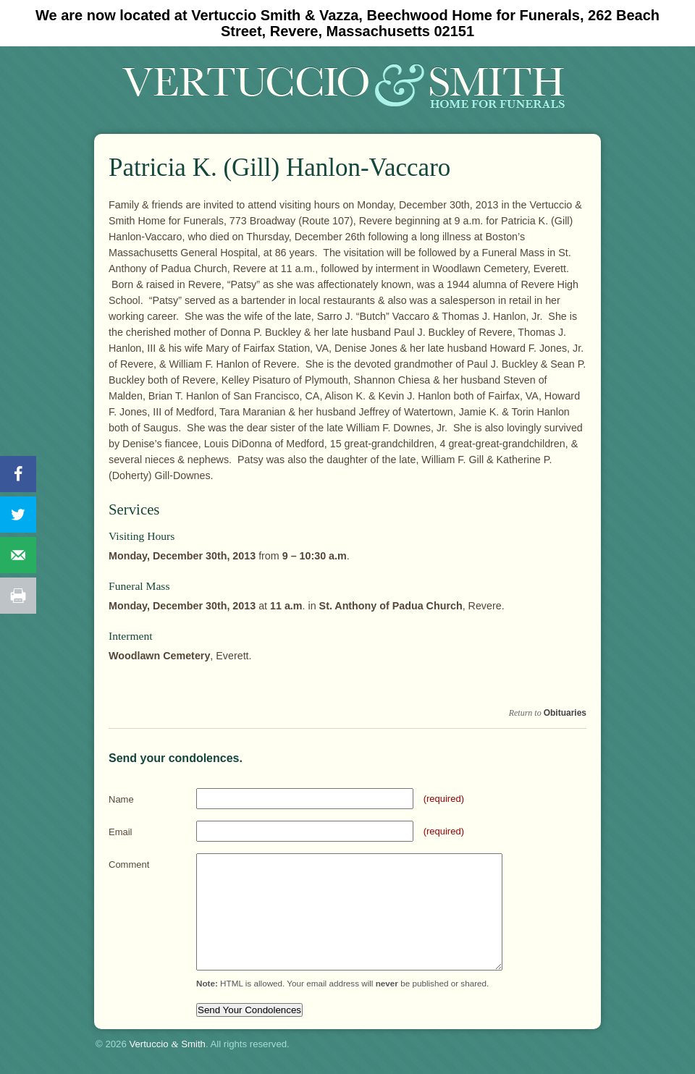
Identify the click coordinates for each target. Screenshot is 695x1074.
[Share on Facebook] (18, 474)
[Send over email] (18, 555)
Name (121, 799)
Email (120, 831)
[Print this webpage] (18, 596)
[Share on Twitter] (18, 514)
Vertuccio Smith (167, 1044)
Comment (129, 864)
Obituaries (565, 713)
